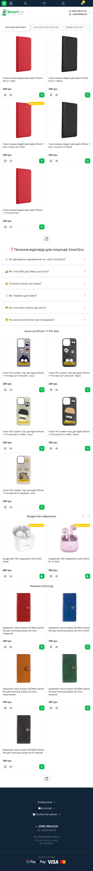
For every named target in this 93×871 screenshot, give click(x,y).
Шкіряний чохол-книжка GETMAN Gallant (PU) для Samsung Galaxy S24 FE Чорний (23, 751)
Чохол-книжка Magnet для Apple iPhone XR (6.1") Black (68, 79)
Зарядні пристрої (74, 27)
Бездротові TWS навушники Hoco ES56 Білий (22, 560)
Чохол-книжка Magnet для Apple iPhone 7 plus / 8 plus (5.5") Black (69, 145)
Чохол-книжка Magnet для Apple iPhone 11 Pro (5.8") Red (23, 211)
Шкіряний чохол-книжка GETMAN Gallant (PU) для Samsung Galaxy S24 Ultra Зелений (69, 691)
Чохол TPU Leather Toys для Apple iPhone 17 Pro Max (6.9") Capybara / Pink (23, 491)
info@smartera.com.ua (47, 836)
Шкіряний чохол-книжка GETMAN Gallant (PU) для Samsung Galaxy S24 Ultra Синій (69, 629)
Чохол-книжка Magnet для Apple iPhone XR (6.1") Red (23, 79)
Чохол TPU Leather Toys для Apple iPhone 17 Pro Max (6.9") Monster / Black (69, 374)
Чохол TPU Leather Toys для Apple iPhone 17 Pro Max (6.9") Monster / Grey (23, 374)
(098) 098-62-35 (78, 11)
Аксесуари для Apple (15, 27)
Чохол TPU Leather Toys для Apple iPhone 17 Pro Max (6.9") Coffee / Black (69, 433)
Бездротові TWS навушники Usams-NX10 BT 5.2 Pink (69, 560)
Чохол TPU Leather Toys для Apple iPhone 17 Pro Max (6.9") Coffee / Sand (23, 433)
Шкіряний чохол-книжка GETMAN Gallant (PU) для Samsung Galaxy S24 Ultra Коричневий (23, 691)
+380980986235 (78, 14)
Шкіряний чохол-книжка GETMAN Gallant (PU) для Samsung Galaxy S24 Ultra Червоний (23, 630)
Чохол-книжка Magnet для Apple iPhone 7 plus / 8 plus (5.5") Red (23, 145)
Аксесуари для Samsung (46, 27)
